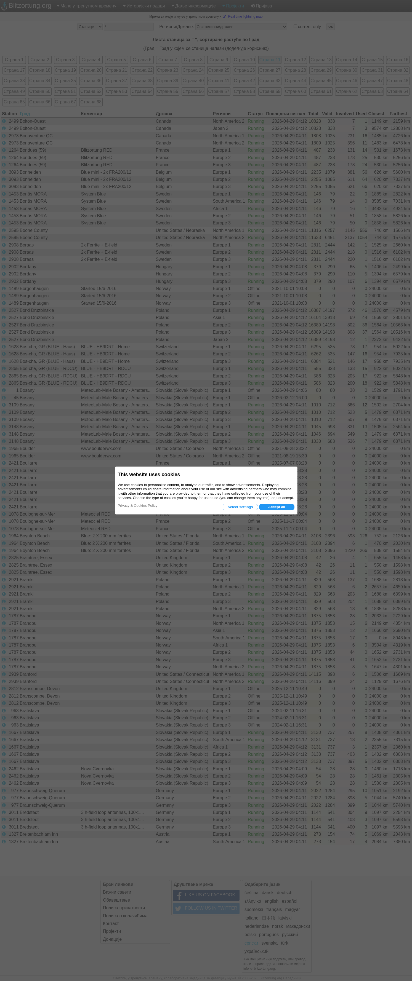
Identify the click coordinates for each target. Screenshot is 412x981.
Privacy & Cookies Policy (138, 505)
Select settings (240, 507)
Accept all (276, 507)
